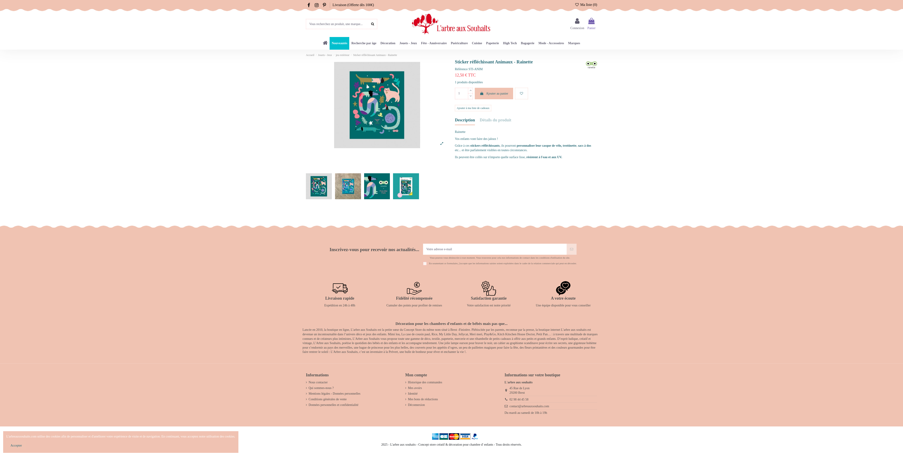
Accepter (16, 445)
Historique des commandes (425, 382)
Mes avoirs (415, 388)
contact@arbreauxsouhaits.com (529, 406)
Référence (461, 69)
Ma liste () (586, 5)
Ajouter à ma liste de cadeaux (473, 108)
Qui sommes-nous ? (321, 388)
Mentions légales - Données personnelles (334, 393)
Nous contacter (318, 382)
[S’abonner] (572, 249)
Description (465, 120)
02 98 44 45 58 (519, 399)
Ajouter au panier (494, 93)
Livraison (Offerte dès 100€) (353, 5)
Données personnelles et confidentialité (333, 405)
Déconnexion (416, 405)
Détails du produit (495, 120)
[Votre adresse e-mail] (495, 249)
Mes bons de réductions (423, 399)
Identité (413, 393)
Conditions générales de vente (328, 399)
